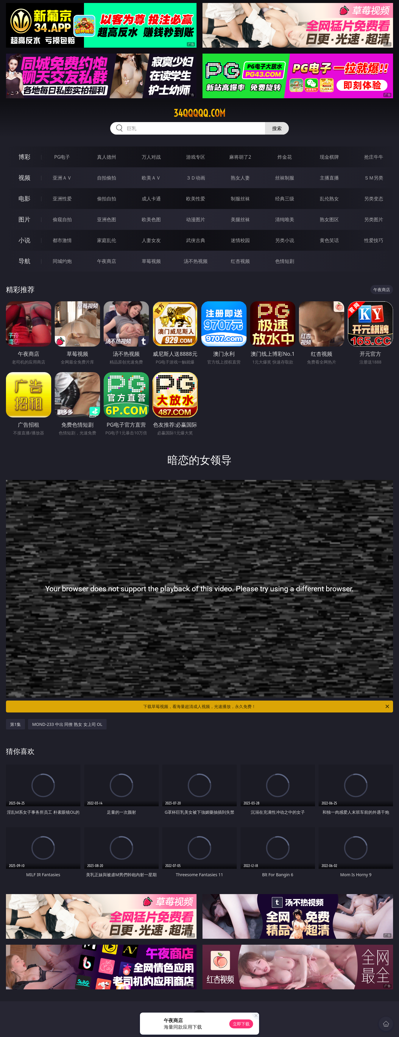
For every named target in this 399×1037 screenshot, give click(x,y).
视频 (24, 178)
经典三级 (284, 198)
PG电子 (62, 157)
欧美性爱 (195, 198)
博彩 (24, 157)
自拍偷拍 (106, 177)
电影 (24, 198)
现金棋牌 (329, 157)
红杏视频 (240, 261)
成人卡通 (151, 198)
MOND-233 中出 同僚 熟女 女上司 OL (67, 724)
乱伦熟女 (329, 198)
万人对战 (151, 157)
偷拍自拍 (106, 198)
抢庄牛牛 (373, 157)
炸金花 (285, 157)
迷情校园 (240, 240)
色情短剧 (284, 261)
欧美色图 (151, 219)
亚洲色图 (106, 219)
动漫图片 (195, 219)
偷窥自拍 (62, 219)
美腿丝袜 (240, 219)
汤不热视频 (196, 261)
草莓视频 (151, 261)
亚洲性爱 (62, 198)
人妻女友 (151, 240)
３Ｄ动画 (195, 177)
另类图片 (373, 219)
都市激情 (62, 240)
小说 (24, 240)
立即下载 (241, 1024)
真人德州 (106, 157)
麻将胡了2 (240, 157)
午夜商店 (106, 261)
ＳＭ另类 (373, 177)
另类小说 (284, 240)
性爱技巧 (373, 240)
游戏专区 (195, 157)
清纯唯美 (284, 219)
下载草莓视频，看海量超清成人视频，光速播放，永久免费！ (266, 706)
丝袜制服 (284, 177)
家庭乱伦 (106, 240)
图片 (24, 219)
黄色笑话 (329, 240)
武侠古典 (195, 240)
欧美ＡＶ (151, 177)
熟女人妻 (240, 177)
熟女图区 (329, 219)
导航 (24, 261)
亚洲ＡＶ (62, 177)
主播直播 (329, 177)
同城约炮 (62, 261)
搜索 (277, 128)
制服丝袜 (240, 198)
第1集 (15, 724)
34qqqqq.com (199, 113)
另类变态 (373, 198)
